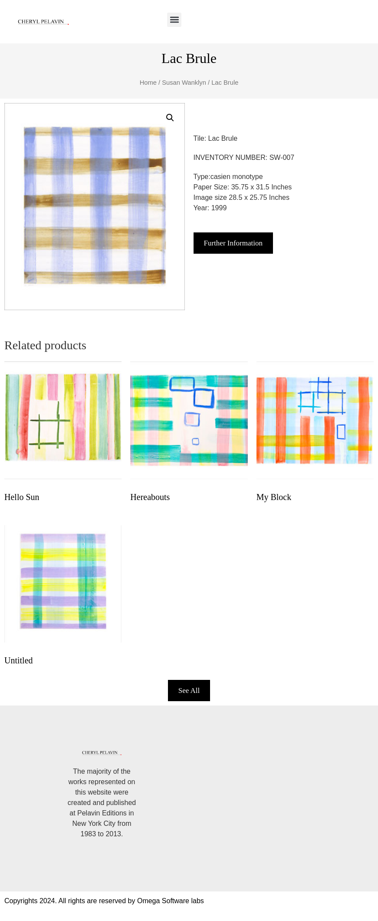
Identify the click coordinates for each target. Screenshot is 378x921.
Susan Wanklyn (184, 82)
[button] (174, 20)
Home (148, 82)
